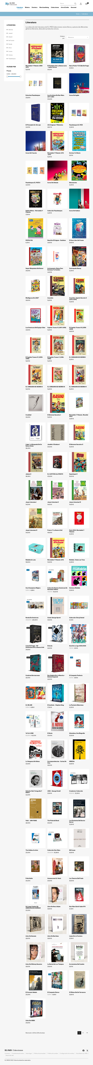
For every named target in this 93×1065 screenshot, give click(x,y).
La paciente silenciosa (76, 705)
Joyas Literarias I (31, 502)
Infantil (10, 37)
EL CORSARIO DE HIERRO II (34, 386)
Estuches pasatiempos (33, 95)
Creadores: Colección (76, 791)
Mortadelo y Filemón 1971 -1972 (55, 153)
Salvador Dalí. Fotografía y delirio (34, 791)
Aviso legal (29, 1053)
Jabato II (28, 474)
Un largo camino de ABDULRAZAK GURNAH (33, 907)
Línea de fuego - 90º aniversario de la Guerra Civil (35, 646)
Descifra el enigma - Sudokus (56, 240)
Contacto (7, 1053)
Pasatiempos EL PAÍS (76, 125)
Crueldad (28, 415)
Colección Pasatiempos (54, 210)
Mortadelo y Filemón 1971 (55, 560)
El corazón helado (31, 992)
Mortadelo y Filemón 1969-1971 (34, 66)
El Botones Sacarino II (76, 444)
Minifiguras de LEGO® (32, 298)
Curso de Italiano (74, 210)
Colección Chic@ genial (76, 617)
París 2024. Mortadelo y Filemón (76, 530)
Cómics (10, 55)
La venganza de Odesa (33, 761)
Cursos (10, 51)
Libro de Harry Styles (53, 906)
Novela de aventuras (32, 617)
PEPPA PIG (29, 240)
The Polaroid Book (53, 820)
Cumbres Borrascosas (33, 675)
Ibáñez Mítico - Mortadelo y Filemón (34, 211)
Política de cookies (53, 1053)
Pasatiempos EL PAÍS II (33, 182)
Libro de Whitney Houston (34, 964)
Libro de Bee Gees (53, 936)
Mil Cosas (72, 850)
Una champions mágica (33, 588)
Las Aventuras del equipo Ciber (35, 327)
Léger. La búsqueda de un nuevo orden (34, 445)
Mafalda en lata (31, 560)
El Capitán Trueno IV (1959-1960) (34, 357)
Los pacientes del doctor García (77, 821)
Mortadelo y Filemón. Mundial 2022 (78, 415)
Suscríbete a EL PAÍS (81, 1053)
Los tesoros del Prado (76, 878)
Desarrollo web (10, 1055)
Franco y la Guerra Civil (54, 530)
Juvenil (10, 33)
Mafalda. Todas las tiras (77, 560)
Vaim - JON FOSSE (31, 820)
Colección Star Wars (53, 850)
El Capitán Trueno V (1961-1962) (55, 357)
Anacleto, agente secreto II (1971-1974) (78, 298)
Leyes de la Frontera (75, 936)
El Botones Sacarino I (54, 415)
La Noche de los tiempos (55, 964)
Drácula (49, 646)
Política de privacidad (40, 1053)
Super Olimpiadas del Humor (34, 268)
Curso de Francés (31, 153)
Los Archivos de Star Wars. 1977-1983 (55, 96)
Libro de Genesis (31, 936)
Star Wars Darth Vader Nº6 (77, 906)
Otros (10, 47)
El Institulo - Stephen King (55, 705)
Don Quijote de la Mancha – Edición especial (56, 676)
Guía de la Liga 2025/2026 (77, 646)
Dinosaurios (73, 182)
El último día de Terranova (77, 992)
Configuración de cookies (67, 1053)
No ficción (11, 40)
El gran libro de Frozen (76, 240)
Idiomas (10, 29)
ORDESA (72, 761)
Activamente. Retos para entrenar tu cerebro (55, 269)
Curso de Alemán (52, 182)
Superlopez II (73, 474)
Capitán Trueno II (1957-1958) (56, 327)
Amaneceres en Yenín (54, 878)
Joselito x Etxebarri (53, 444)
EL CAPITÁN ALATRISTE (55, 474)
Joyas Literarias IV (31, 530)
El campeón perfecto (75, 675)
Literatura (11, 25)
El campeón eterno (53, 992)
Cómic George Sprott (54, 617)
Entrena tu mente (74, 153)
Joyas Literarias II (53, 502)
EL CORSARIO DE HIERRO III (56, 386)
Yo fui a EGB (29, 733)
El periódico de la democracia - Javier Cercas (57, 66)
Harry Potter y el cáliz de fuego (79, 65)
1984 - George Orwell (53, 791)
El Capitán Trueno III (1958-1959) (77, 328)
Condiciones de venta (18, 1053)
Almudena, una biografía (77, 733)
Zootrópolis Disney (75, 268)
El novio (49, 733)
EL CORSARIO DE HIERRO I (77, 357)
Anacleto (50, 298)
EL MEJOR (29, 705)
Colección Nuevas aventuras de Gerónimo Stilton (57, 588)
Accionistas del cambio (76, 964)
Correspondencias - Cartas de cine (56, 762)
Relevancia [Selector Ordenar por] (78, 37)
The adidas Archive (32, 850)
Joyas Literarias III (75, 502)
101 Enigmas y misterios (55, 125)
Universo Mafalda (74, 588)
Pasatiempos (12, 58)
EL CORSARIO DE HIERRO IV (78, 386)
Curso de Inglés (74, 95)
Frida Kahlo (29, 878)
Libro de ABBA (30, 1020)
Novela (10, 44)
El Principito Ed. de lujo (33, 125)
